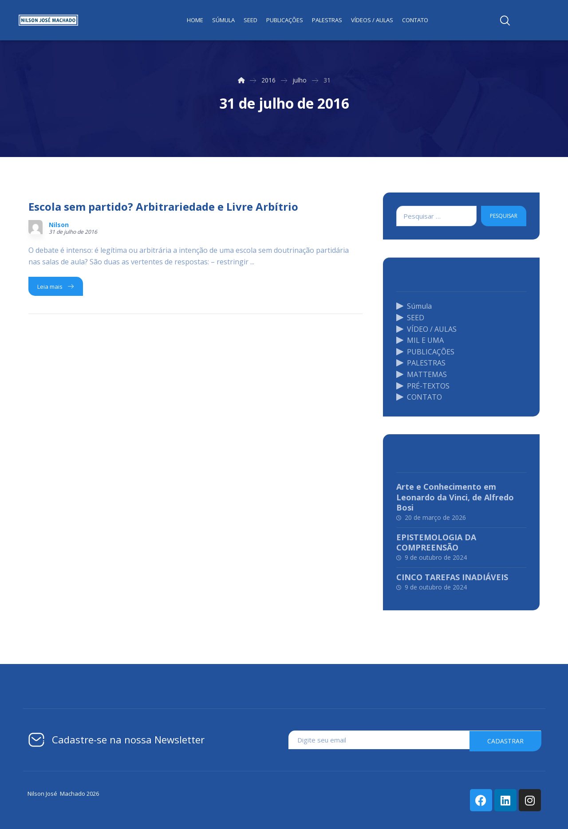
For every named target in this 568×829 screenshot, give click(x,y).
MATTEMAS (421, 374)
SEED (410, 317)
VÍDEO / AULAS (426, 329)
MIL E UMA (420, 340)
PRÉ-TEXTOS (423, 386)
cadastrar (505, 740)
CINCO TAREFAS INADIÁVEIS (452, 577)
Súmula (414, 306)
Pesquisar (503, 216)
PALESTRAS (421, 363)
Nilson (59, 225)
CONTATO (419, 397)
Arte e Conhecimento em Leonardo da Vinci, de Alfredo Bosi (455, 497)
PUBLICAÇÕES (425, 352)
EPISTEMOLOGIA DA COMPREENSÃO (436, 542)
